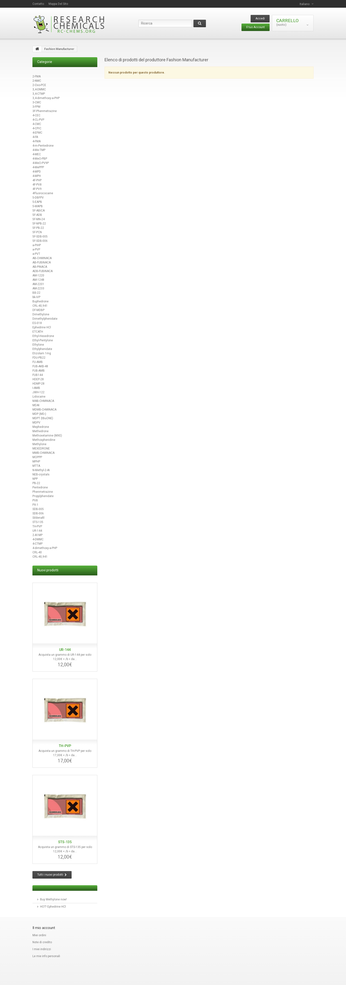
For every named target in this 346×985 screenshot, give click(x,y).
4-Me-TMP (38, 150)
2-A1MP (37, 535)
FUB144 (37, 375)
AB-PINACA (39, 266)
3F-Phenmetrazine (44, 111)
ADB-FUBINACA (42, 271)
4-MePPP (38, 167)
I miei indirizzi (41, 949)
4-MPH (36, 176)
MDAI (35, 405)
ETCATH (37, 331)
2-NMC (36, 80)
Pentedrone (40, 487)
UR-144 (37, 530)
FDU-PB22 (38, 357)
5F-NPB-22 (39, 223)
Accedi (260, 18)
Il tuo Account (255, 27)
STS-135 (37, 522)
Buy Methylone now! (53, 899)
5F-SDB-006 (40, 241)
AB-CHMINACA (42, 258)
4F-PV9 (37, 189)
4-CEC (36, 115)
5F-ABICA (38, 210)
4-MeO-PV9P (40, 163)
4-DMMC (37, 539)
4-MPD (36, 171)
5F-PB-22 (38, 228)
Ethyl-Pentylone (42, 340)
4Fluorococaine (42, 193)
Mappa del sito (58, 4)
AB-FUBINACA (41, 262)
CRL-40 (37, 552)
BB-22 (36, 292)
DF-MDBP (38, 310)
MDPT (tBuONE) (42, 418)
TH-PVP (37, 526)
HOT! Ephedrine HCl (53, 906)
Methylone (39, 444)
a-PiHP (36, 245)
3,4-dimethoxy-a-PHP (46, 98)
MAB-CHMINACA (43, 401)
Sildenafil (38, 517)
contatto (38, 4)
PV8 (35, 500)
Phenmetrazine (42, 491)
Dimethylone (40, 314)
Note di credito (42, 942)
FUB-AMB (38, 370)
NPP (35, 478)
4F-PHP (37, 180)
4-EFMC (37, 132)
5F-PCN (37, 232)
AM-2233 (38, 288)
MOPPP (37, 457)
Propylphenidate (43, 496)
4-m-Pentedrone (43, 145)
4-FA (35, 137)
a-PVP (36, 249)
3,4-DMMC (39, 89)
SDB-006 (38, 513)
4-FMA (36, 141)
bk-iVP (36, 297)
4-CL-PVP (38, 119)
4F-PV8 (37, 184)
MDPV (36, 422)
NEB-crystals (40, 474)
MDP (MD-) (39, 414)
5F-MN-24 (38, 219)
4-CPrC (36, 128)
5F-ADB (37, 215)
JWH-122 (38, 392)
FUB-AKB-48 (40, 366)
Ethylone (38, 344)
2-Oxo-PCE (39, 85)
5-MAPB (37, 206)
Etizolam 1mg (41, 353)
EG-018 (37, 323)
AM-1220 (38, 275)
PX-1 (35, 504)
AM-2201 (38, 284)
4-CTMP (37, 543)
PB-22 (36, 483)
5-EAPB (37, 202)
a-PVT (36, 254)
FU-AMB (37, 362)
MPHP (36, 461)
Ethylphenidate (42, 349)
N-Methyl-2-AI (41, 470)
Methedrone (40, 431)
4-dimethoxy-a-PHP (44, 548)
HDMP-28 (38, 383)
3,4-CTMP (38, 93)
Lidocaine (38, 396)
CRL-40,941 (40, 305)
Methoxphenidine (43, 440)
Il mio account (43, 928)
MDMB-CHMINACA (44, 409)
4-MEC (36, 154)
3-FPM (36, 106)
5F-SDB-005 (40, 236)
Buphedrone (40, 301)
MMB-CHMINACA (43, 453)
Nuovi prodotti (47, 570)
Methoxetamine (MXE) (47, 435)
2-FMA (36, 76)
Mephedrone (40, 427)
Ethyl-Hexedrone (43, 336)
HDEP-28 (38, 379)
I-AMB (36, 388)
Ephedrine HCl (41, 327)
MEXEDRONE (41, 448)
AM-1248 (38, 279)
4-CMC (36, 124)
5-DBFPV (38, 197)
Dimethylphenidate (44, 318)
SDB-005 (38, 509)
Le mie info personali (46, 956)
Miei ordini (39, 935)
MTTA (36, 466)
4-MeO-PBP (39, 158)
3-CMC (36, 102)
